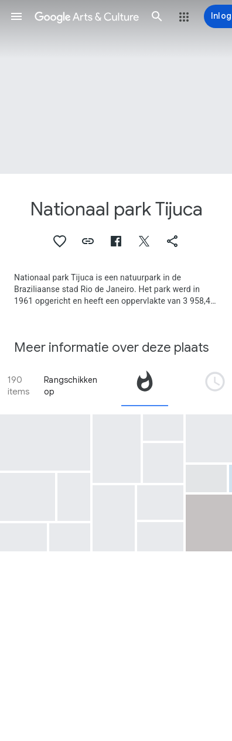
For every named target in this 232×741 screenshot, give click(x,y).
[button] (16, 16)
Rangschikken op (70, 386)
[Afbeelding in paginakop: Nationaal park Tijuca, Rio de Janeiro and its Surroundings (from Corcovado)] (116, 87)
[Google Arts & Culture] (87, 16)
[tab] (144, 385)
